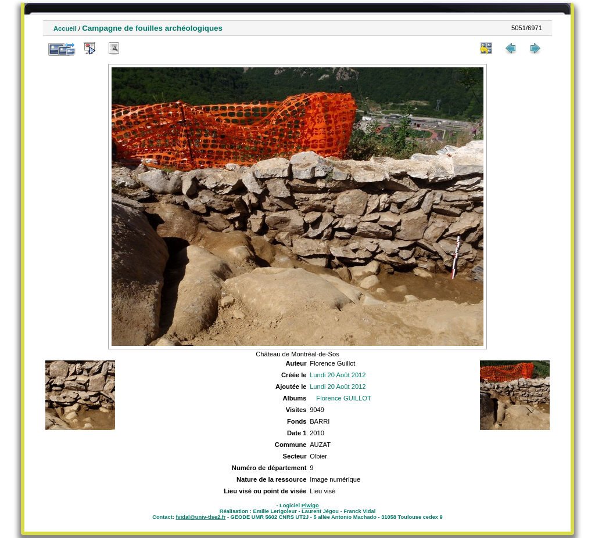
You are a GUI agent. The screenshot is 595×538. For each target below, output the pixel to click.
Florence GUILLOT (343, 398)
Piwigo (310, 505)
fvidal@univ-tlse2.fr (200, 517)
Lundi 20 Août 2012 (337, 374)
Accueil (65, 28)
